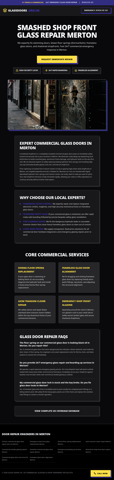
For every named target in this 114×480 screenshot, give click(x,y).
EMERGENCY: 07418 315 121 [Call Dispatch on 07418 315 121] (96, 10)
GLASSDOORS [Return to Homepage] (21, 10)
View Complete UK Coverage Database (57, 411)
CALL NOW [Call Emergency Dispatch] (101, 473)
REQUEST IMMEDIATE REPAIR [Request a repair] (57, 59)
